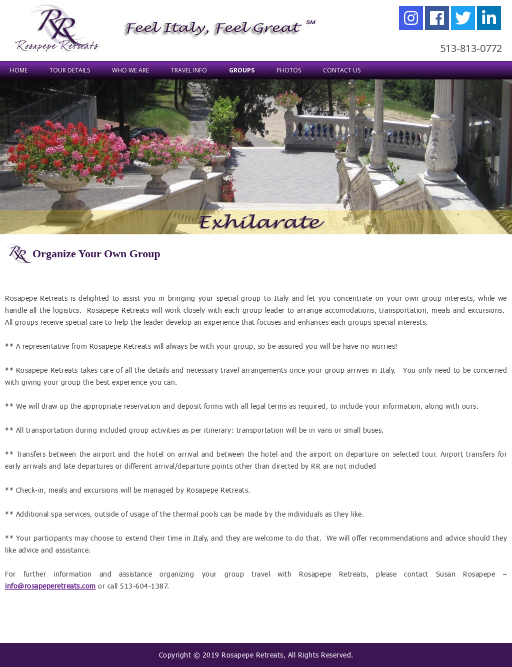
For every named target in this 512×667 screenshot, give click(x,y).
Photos (288, 70)
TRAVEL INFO (189, 70)
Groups (241, 70)
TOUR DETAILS (70, 70)
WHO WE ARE (130, 70)
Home (19, 70)
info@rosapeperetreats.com (50, 586)
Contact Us (341, 70)
